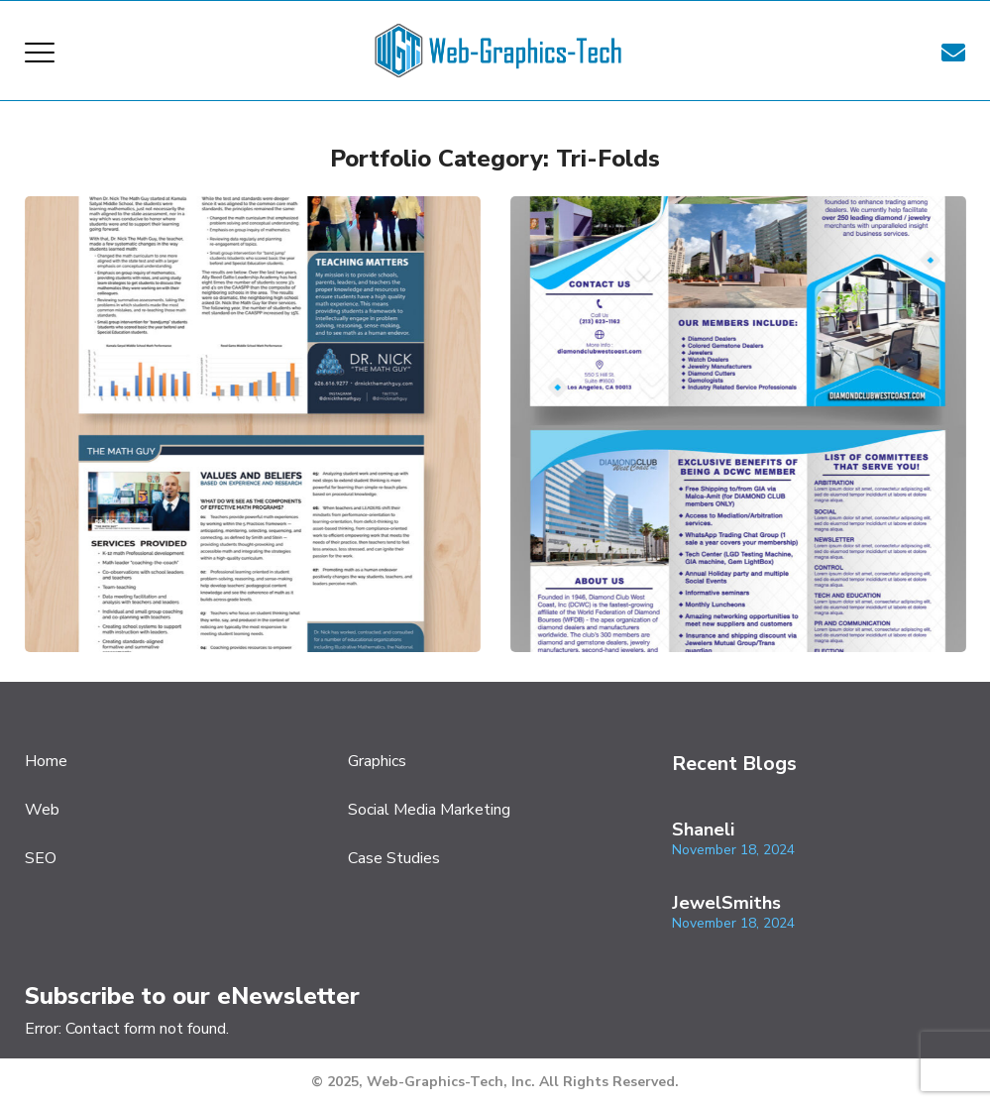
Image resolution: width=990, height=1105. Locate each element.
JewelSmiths (726, 903)
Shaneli (703, 829)
